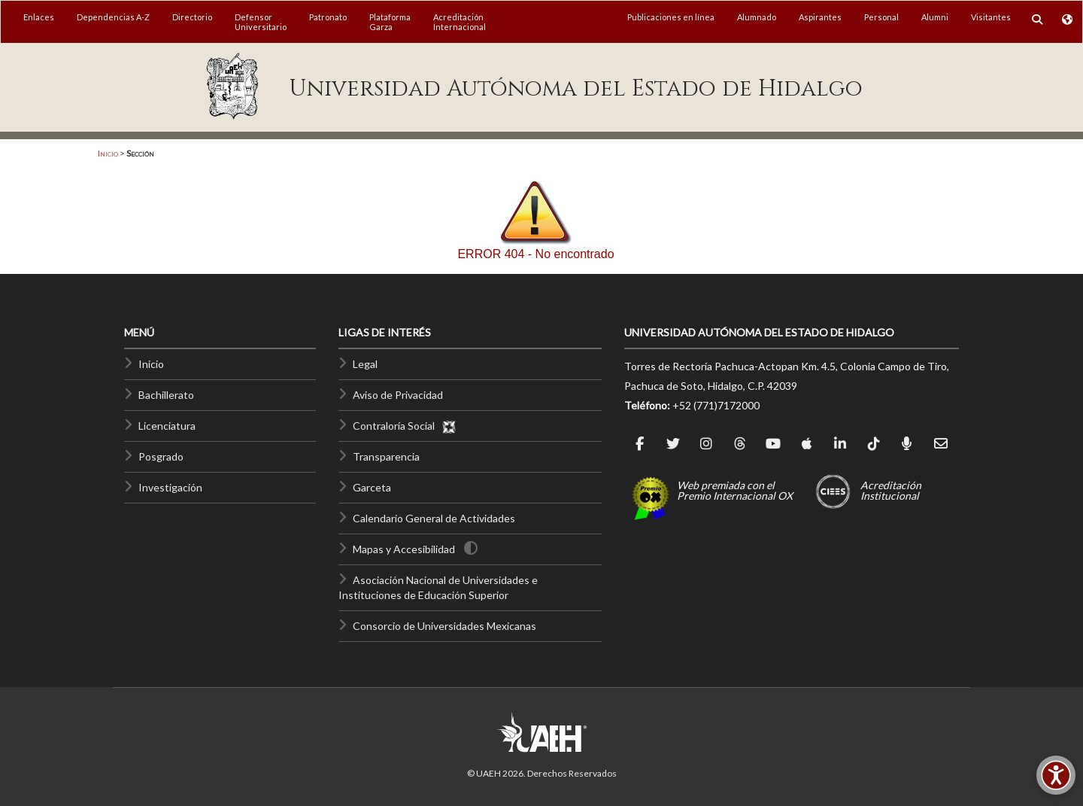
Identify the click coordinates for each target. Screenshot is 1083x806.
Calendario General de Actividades (434, 518)
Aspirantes (820, 17)
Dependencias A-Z (113, 17)
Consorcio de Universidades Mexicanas (444, 625)
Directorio (192, 17)
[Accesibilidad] (1055, 775)
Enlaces (38, 17)
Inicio (108, 153)
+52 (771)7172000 (716, 405)
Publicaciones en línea (670, 17)
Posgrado (161, 456)
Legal (365, 363)
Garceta (372, 487)
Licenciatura (167, 425)
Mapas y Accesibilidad (404, 549)
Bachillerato (166, 394)
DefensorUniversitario (261, 22)
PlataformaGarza (390, 22)
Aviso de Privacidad (398, 394)
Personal (881, 17)
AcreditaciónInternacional (459, 22)
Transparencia (386, 456)
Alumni (934, 17)
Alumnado (756, 17)
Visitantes (991, 17)
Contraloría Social (405, 425)
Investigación (170, 487)
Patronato (328, 17)
